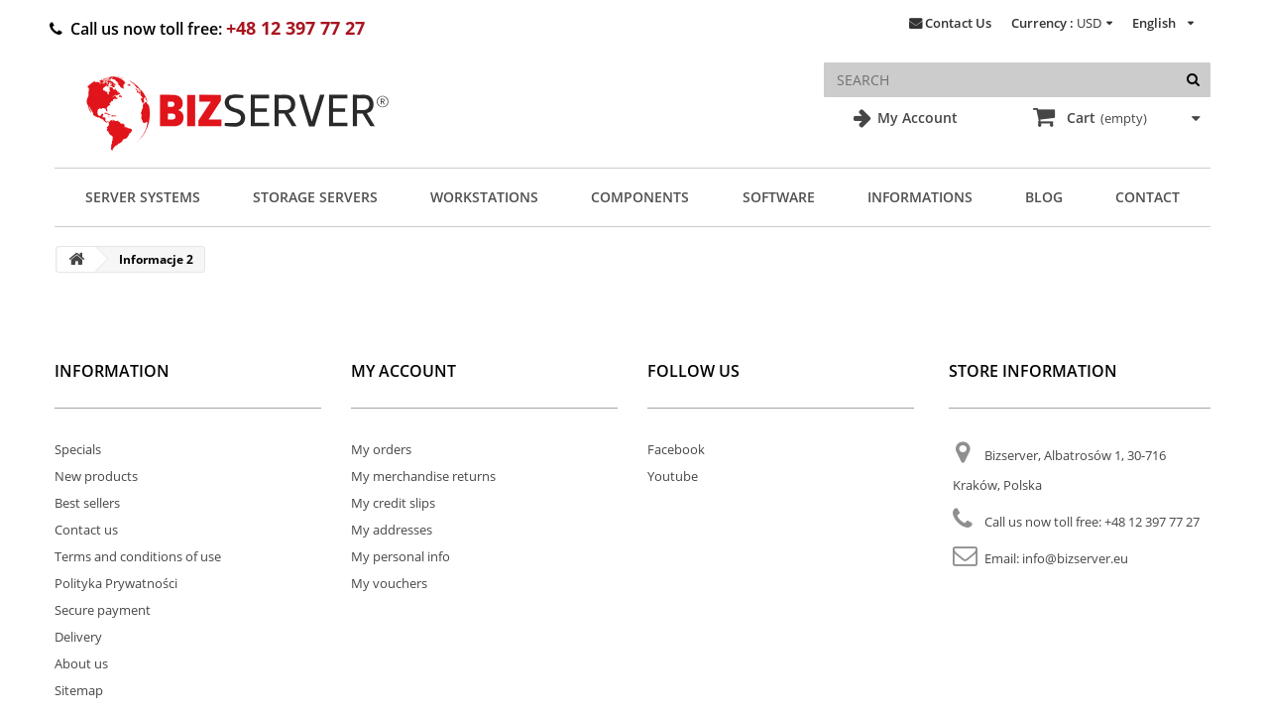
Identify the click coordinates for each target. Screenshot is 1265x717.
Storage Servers (315, 196)
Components (640, 196)
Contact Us (958, 23)
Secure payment (103, 610)
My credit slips (393, 503)
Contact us (86, 529)
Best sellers (87, 503)
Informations (920, 196)
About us (81, 663)
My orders (381, 449)
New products (96, 476)
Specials (78, 449)
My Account (915, 117)
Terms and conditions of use (138, 556)
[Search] (1193, 79)
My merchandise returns (423, 476)
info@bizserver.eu (1075, 558)
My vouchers (389, 583)
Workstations (484, 196)
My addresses (391, 529)
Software (779, 196)
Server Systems (142, 196)
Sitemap (79, 690)
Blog (1044, 196)
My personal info (400, 556)
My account (403, 371)
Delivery (78, 637)
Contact (1147, 196)
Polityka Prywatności (116, 583)
